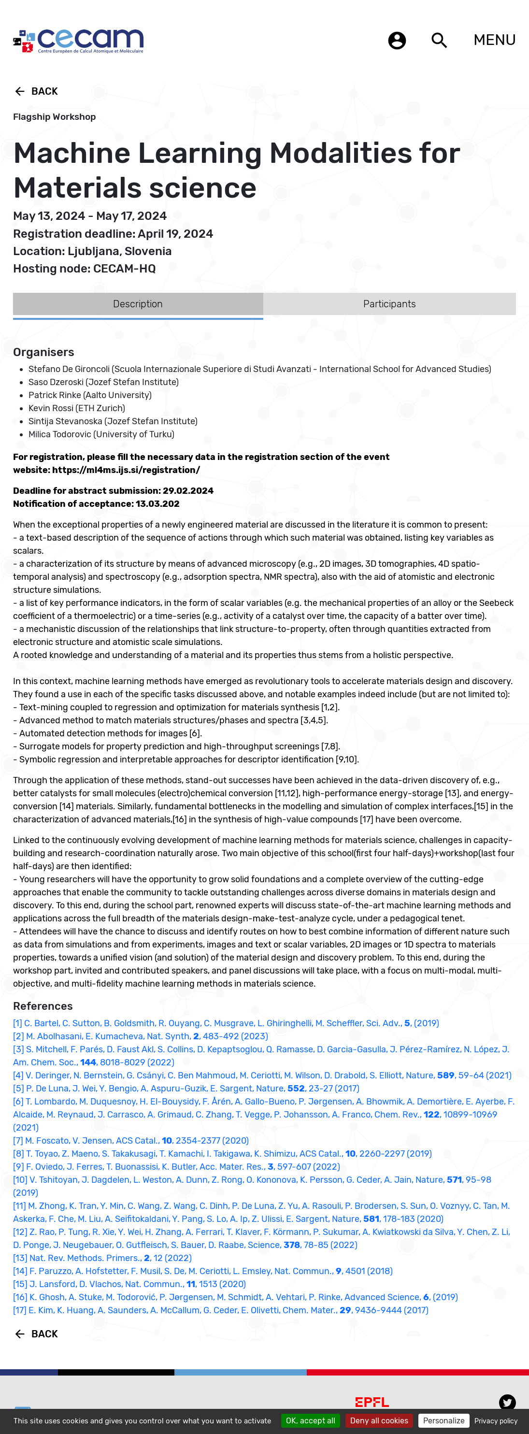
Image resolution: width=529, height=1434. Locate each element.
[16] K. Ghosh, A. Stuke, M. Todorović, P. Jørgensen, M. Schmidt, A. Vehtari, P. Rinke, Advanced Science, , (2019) (235, 1297)
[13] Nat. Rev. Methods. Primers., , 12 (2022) (102, 1258)
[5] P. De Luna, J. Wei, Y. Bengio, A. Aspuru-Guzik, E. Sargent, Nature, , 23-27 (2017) (186, 1088)
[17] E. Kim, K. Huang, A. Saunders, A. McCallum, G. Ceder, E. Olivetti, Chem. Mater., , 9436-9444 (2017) (221, 1310)
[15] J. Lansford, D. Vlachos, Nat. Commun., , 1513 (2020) (129, 1284)
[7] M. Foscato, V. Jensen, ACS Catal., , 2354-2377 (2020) (131, 1140)
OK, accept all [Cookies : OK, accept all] (310, 1420)
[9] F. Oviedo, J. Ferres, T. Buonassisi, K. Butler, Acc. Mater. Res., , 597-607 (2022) (176, 1167)
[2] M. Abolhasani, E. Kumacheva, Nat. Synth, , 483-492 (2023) (140, 1036)
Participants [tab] (389, 304)
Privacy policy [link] (496, 1421)
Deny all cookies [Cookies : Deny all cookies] (379, 1420)
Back (35, 91)
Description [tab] (138, 304)
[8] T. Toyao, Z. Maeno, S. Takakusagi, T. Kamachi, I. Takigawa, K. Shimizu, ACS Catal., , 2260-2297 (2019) (222, 1153)
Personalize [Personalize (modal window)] (444, 1420)
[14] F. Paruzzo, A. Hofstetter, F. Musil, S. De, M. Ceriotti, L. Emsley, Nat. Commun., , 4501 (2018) (203, 1271)
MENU (494, 39)
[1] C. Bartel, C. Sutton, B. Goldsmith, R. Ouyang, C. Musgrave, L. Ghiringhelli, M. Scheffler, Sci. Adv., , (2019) (226, 1023)
